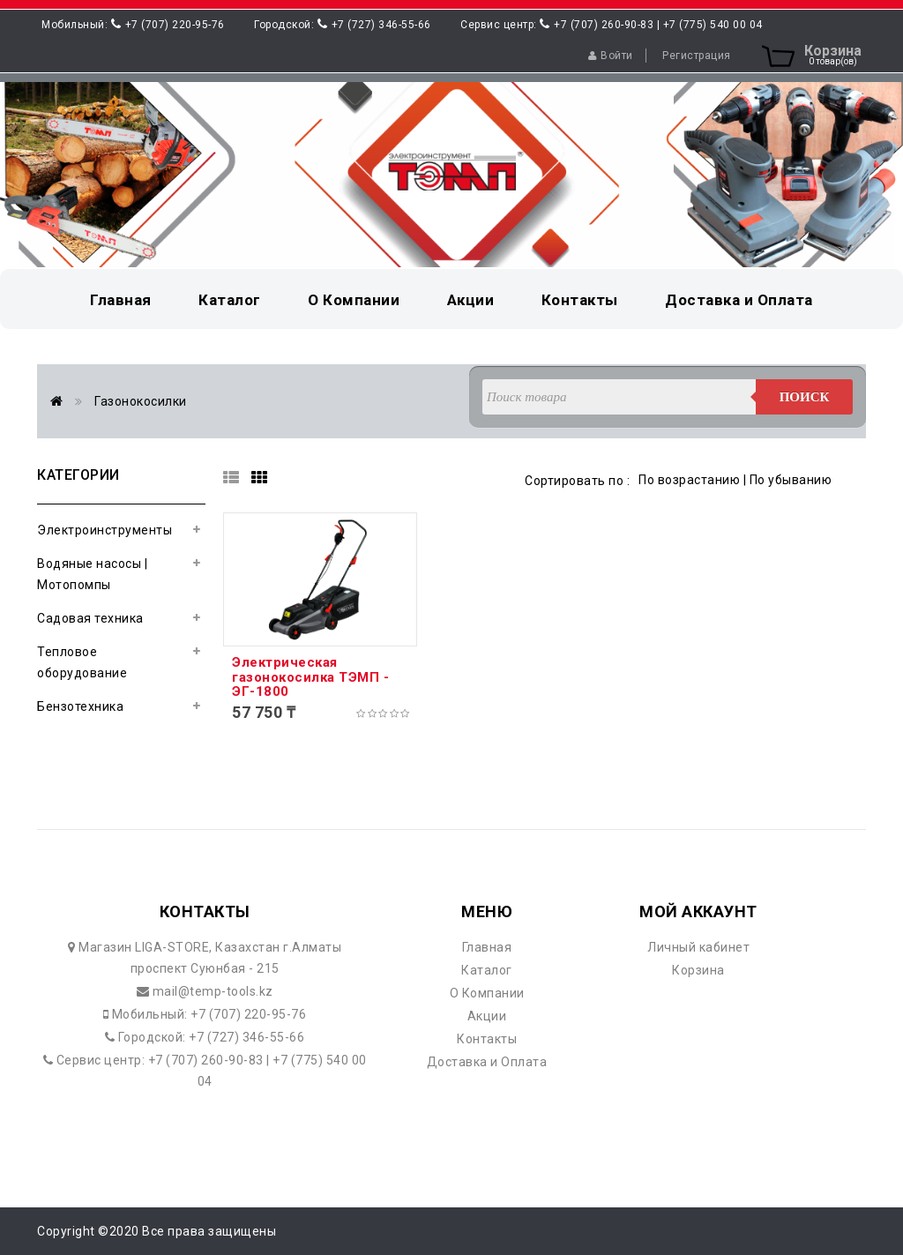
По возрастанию (689, 480)
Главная (487, 947)
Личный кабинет (698, 947)
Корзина (698, 970)
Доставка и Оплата (487, 1062)
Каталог (486, 970)
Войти (610, 55)
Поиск (805, 397)
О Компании (487, 993)
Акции (487, 1016)
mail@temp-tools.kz (211, 991)
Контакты (487, 1039)
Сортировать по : (577, 481)
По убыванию (791, 480)
